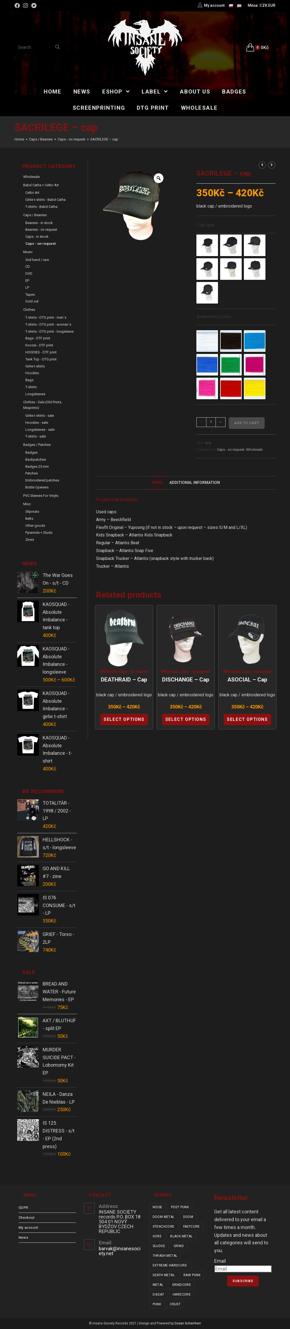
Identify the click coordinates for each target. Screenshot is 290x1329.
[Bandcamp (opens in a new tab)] (34, 5)
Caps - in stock (37, 237)
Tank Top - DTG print (41, 359)
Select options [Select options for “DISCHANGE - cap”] (185, 719)
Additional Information (194, 482)
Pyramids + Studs (38, 533)
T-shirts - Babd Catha (41, 207)
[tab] (157, 482)
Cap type (206, 225)
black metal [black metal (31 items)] (181, 1236)
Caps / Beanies (35, 215)
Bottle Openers (37, 487)
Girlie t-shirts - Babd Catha (45, 200)
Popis (157, 482)
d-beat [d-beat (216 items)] (158, 1294)
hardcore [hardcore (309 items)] (182, 1294)
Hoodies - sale (36, 423)
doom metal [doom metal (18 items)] (164, 1217)
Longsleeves (35, 394)
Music (28, 252)
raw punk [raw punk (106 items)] (191, 1275)
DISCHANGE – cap (185, 679)
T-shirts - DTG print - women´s (48, 324)
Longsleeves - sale (39, 430)
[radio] (207, 245)
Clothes (29, 310)
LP (27, 287)
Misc (27, 504)
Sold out (32, 301)
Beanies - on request (41, 230)
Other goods (35, 526)
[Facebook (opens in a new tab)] (18, 5)
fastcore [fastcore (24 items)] (191, 1226)
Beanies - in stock (39, 223)
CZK (263, 5)
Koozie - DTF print (39, 345)
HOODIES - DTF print (41, 352)
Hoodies (32, 373)
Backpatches (35, 459)
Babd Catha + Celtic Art (41, 185)
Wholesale (254, 449)
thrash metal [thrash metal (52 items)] (165, 1256)
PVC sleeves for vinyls (40, 496)
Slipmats (32, 511)
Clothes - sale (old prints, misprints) (42, 405)
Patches (31, 473)
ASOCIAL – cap (247, 679)
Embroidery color (214, 316)
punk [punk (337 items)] (157, 1304)
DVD (28, 273)
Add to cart (246, 423)
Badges (31, 452)
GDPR (23, 1208)
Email (220, 1261)
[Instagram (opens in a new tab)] (26, 5)
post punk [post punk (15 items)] (180, 1207)
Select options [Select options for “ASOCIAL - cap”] (247, 719)
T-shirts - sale (35, 436)
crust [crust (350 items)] (175, 1304)
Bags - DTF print (37, 338)
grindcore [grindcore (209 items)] (181, 1285)
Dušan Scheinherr (188, 1323)
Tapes (30, 294)
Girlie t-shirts (35, 366)
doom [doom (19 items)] (188, 1217)
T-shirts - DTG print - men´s (45, 317)
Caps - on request (230, 449)
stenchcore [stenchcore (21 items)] (164, 1226)
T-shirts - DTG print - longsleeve (49, 331)
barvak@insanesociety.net (120, 1251)
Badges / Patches (37, 445)
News (23, 1237)
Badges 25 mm (37, 466)
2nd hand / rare (37, 260)
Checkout (27, 1218)
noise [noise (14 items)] (157, 1207)
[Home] (19, 139)
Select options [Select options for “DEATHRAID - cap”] (124, 719)
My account (28, 1227)
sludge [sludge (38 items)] (159, 1246)
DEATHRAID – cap (124, 679)
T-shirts (31, 387)
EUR (271, 5)
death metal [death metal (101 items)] (164, 1275)
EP (27, 280)
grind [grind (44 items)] (179, 1246)
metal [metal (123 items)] (158, 1285)
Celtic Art (32, 193)
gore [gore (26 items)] (157, 1236)
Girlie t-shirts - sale (39, 416)
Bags (29, 380)
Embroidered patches (42, 480)
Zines (29, 540)
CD (27, 266)
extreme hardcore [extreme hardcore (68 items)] (170, 1265)
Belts (29, 519)
